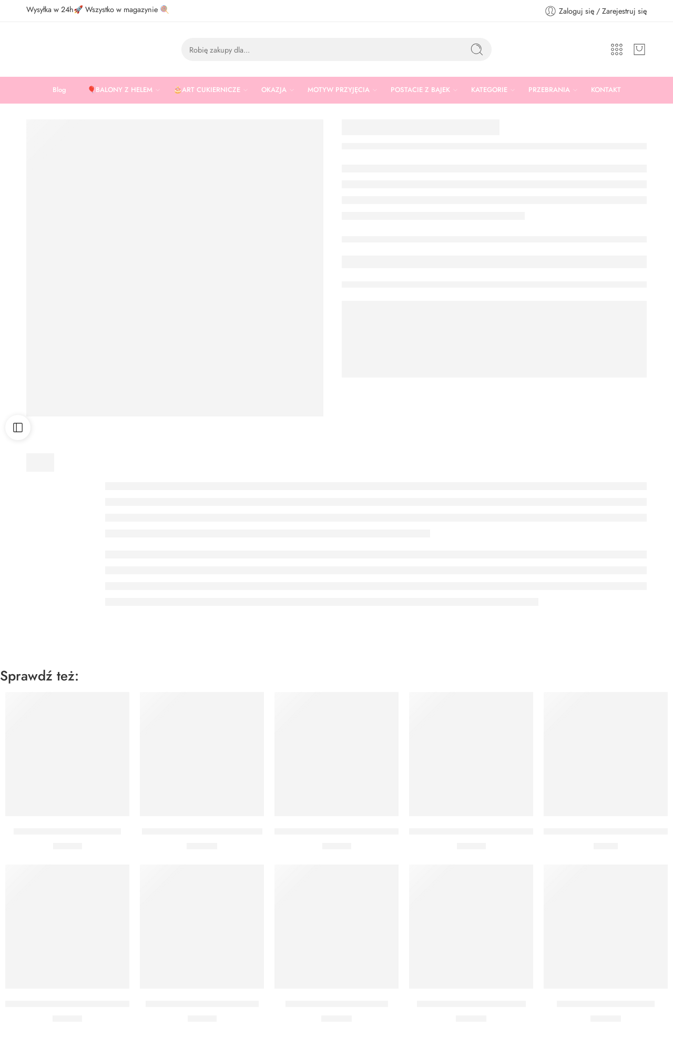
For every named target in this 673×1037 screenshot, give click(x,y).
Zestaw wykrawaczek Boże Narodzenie (348, 831)
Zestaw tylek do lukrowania (336, 1004)
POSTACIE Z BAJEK (420, 90)
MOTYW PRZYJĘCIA (339, 90)
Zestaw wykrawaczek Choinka (202, 1004)
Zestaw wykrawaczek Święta (67, 831)
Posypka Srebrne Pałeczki (606, 1004)
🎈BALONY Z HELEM (119, 90)
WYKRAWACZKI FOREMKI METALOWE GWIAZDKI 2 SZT (117, 1004)
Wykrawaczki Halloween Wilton (202, 831)
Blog (59, 90)
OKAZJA (274, 90)
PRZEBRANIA (549, 90)
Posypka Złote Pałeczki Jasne (471, 1004)
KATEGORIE (489, 90)
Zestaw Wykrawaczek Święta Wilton (477, 831)
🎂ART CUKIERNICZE (207, 90)
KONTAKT (606, 90)
